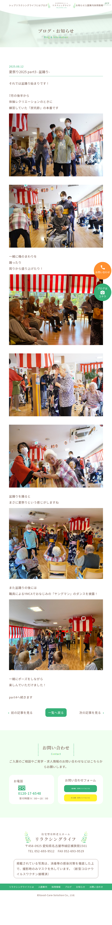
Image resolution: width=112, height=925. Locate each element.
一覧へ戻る (56, 712)
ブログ (44, 5)
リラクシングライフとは (28, 5)
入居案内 (89, 5)
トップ (12, 5)
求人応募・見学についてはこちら (80, 818)
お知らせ (80, 5)
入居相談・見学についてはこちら (80, 794)
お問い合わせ (96, 914)
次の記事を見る (90, 712)
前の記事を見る (22, 712)
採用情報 (98, 5)
